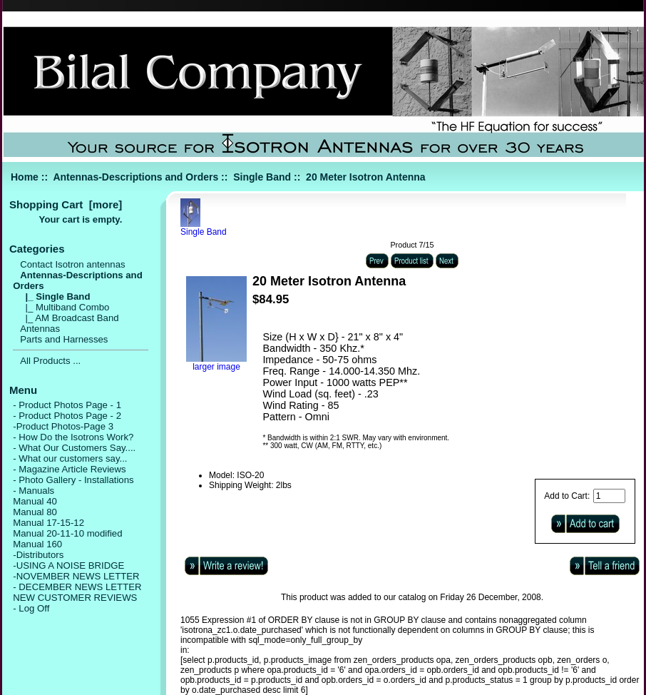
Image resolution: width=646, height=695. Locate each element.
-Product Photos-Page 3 (63, 426)
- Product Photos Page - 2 (67, 415)
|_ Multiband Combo (64, 307)
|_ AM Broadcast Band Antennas (69, 323)
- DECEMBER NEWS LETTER (77, 587)
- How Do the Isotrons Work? (73, 437)
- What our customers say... (70, 458)
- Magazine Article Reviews (69, 469)
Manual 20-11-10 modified (67, 533)
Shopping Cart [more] (65, 204)
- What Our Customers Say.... (74, 447)
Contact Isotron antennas (72, 264)
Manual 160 (37, 544)
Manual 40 (35, 501)
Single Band (262, 177)
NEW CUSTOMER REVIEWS (75, 597)
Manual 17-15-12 (48, 522)
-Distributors (38, 554)
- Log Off (31, 608)
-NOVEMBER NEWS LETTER (76, 576)
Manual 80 (35, 512)
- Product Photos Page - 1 (67, 405)
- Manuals (33, 490)
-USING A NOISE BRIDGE (68, 565)
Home (25, 177)
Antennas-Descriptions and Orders (135, 177)
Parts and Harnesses (64, 339)
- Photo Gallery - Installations (73, 480)
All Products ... (50, 360)
